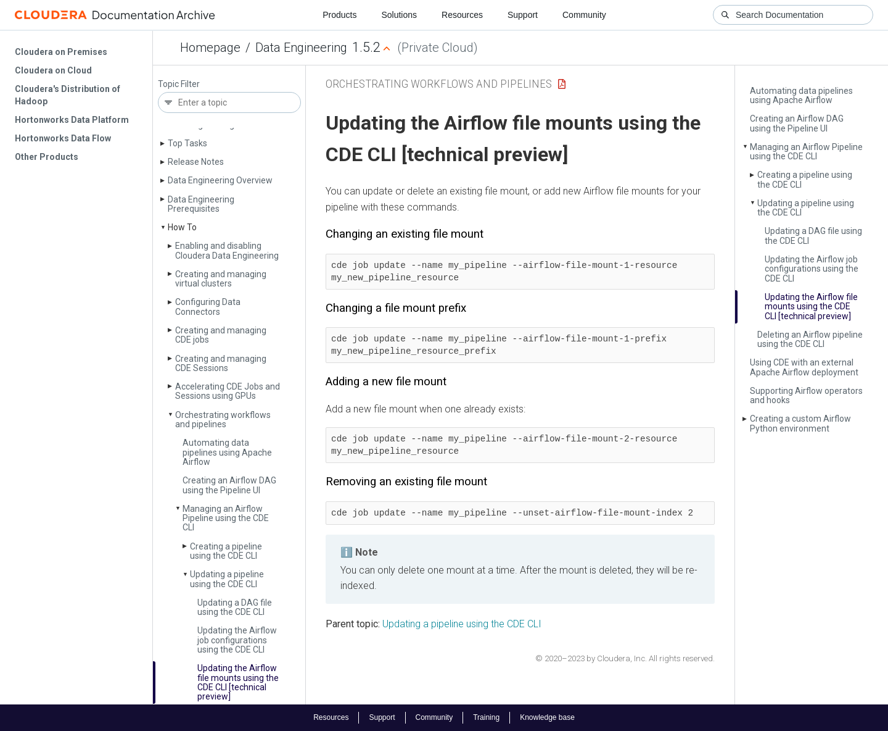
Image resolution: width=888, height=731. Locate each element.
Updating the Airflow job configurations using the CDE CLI (237, 639)
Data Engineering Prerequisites (201, 204)
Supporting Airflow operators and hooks (806, 395)
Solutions (399, 15)
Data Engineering (301, 47)
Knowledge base (547, 717)
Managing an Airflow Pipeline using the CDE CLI (226, 518)
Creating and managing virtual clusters (220, 278)
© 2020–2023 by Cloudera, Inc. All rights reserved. (625, 658)
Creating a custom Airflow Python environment (800, 423)
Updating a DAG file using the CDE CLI (234, 607)
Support (523, 15)
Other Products (46, 157)
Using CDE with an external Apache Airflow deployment (804, 367)
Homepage (210, 47)
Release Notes (196, 162)
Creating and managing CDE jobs (220, 335)
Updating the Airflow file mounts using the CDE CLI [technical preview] (238, 682)
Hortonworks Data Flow (63, 138)
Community (584, 15)
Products (339, 15)
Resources (462, 15)
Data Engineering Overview (220, 180)
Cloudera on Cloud (53, 70)
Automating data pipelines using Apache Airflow (227, 452)
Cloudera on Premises (61, 52)
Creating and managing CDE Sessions (220, 363)
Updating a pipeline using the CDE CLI (227, 578)
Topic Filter (179, 84)
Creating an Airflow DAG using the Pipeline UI (229, 485)
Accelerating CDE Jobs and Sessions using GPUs (227, 391)
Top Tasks (187, 143)
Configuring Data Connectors (207, 306)
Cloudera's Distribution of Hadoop (67, 95)
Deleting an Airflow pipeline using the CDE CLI (810, 339)
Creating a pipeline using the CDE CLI (226, 551)
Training (486, 717)
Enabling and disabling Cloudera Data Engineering (227, 250)
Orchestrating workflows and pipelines (223, 419)
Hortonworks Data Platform (72, 120)
